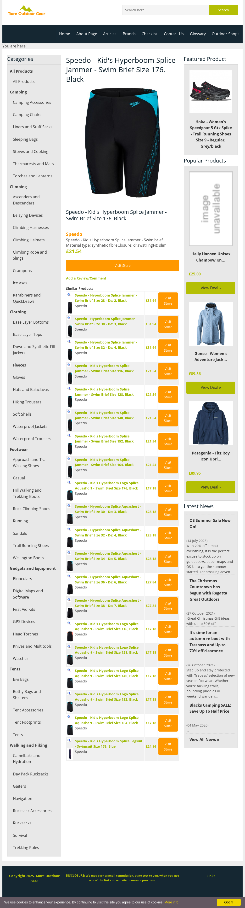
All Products (23, 81)
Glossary (198, 33)
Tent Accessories (28, 710)
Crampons (22, 270)
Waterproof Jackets (30, 426)
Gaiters (19, 786)
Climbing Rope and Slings (29, 255)
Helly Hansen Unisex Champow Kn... (210, 257)
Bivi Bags (21, 679)
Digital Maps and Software (28, 594)
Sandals (20, 533)
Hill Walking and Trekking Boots (27, 493)
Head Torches (25, 634)
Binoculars (22, 578)
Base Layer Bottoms (30, 322)
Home (67, 33)
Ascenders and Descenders (26, 200)
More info (171, 902)
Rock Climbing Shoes (31, 508)
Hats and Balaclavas (30, 389)
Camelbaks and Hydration (26, 758)
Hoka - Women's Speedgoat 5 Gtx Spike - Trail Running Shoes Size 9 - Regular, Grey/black (210, 109)
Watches (20, 658)
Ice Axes (20, 282)
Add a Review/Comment (85, 278)
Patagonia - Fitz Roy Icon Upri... (210, 456)
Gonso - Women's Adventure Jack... (211, 356)
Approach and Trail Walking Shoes (30, 462)
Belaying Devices (28, 215)
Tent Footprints (26, 722)
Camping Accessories (31, 102)
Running (20, 521)
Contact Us (175, 33)
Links (210, 875)
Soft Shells (22, 414)
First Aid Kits (24, 609)
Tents (18, 734)
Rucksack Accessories (32, 810)
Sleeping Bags (25, 139)
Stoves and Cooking (30, 151)
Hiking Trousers (27, 402)
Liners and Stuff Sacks (32, 126)
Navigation (22, 798)
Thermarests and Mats (33, 163)
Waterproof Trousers (31, 438)
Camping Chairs (27, 114)
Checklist (151, 33)
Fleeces (19, 365)
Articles (112, 33)
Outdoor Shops (225, 33)
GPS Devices (24, 621)
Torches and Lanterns (32, 176)
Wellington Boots (28, 557)
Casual (19, 478)
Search (223, 10)
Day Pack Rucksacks (30, 774)
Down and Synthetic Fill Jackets (33, 349)
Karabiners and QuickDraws (26, 298)
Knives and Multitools (32, 646)
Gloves (19, 377)
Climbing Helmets (28, 240)
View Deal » (211, 288)
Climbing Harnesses (30, 227)
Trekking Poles (26, 847)
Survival (20, 835)
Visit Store (122, 265)
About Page (89, 33)
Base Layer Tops (27, 334)
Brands (131, 33)
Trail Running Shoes (30, 545)
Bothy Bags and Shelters (27, 694)
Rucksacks (22, 823)
